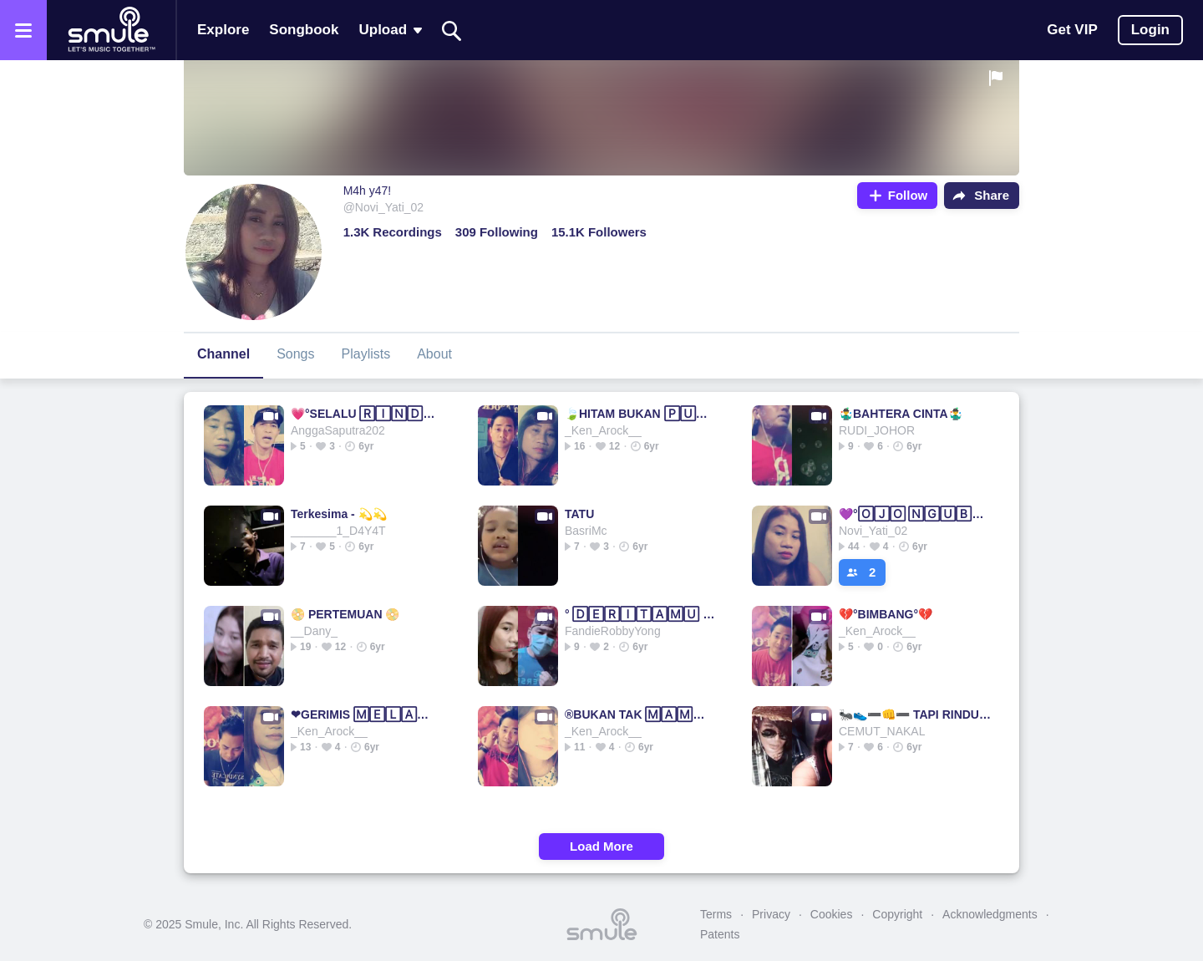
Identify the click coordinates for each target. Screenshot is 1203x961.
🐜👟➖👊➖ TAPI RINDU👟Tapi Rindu (915, 714)
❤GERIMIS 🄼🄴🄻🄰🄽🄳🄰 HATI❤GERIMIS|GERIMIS (367, 714)
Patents (719, 934)
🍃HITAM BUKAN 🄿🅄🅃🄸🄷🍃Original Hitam (641, 413)
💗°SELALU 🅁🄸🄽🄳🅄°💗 (367, 413)
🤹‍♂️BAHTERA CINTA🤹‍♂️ (900, 413)
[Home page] (111, 30)
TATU (579, 514)
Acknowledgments (990, 914)
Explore (223, 30)
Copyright (897, 914)
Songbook (303, 30)
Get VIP (1072, 30)
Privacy (771, 914)
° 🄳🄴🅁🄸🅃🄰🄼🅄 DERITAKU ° (641, 614)
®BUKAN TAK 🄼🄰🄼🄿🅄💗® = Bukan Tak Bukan (641, 714)
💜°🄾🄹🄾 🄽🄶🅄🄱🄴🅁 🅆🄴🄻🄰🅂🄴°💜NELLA (915, 514)
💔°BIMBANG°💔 (885, 614)
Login (1150, 30)
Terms (716, 914)
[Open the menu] (23, 30)
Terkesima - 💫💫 (339, 514)
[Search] (452, 30)
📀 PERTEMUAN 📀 (345, 614)
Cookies (831, 914)
